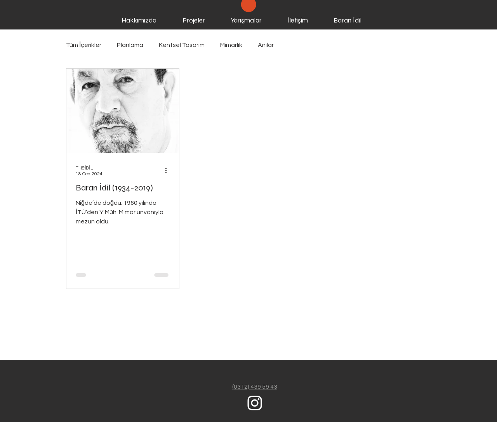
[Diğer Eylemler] (168, 170)
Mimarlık (231, 45)
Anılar (266, 45)
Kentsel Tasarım (182, 45)
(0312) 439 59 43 (254, 387)
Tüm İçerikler (83, 45)
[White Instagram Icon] (254, 403)
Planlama (130, 45)
